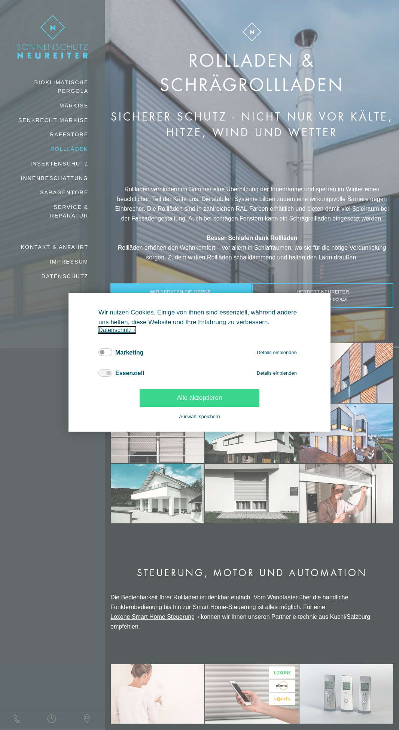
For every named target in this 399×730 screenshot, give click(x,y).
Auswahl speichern (199, 416)
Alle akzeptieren (199, 397)
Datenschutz (115, 330)
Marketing (129, 352)
